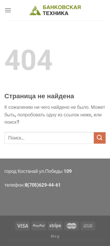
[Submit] (100, 138)
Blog (55, 236)
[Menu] (7, 10)
